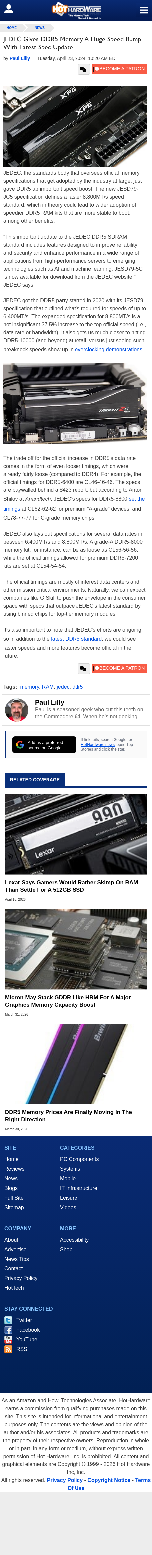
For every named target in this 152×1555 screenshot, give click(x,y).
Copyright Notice (108, 1480)
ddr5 (77, 687)
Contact (13, 1268)
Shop (66, 1249)
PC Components (79, 1159)
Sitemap (14, 1207)
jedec (63, 687)
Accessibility (74, 1240)
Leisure (68, 1198)
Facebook (28, 1330)
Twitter (24, 1320)
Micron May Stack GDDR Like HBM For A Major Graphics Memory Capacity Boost (68, 1001)
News (40, 28)
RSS (21, 1349)
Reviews (14, 1169)
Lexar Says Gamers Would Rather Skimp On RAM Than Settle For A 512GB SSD (71, 886)
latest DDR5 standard (76, 639)
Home (11, 1159)
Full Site (14, 1198)
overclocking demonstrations (108, 349)
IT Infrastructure (78, 1188)
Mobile (68, 1178)
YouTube (26, 1339)
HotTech (14, 1288)
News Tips (16, 1259)
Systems (70, 1169)
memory (29, 687)
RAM (48, 687)
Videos (68, 1207)
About (11, 1240)
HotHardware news (98, 744)
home (12, 28)
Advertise (15, 1249)
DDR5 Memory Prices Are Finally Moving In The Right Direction (68, 1116)
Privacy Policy (21, 1278)
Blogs (11, 1188)
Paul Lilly (49, 702)
